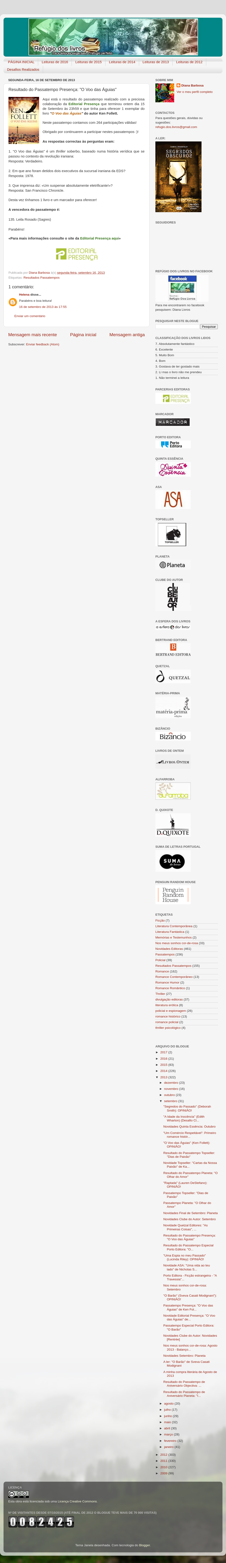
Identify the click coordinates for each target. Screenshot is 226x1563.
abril (167, 1428)
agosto (169, 1403)
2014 (164, 1071)
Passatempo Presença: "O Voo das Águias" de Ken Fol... (188, 1307)
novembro (171, 1089)
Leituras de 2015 (88, 62)
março (169, 1434)
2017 (164, 1052)
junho (168, 1416)
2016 (164, 1058)
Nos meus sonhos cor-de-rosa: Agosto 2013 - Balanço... (190, 1347)
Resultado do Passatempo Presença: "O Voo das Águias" (189, 1237)
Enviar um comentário (29, 316)
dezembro (171, 1082)
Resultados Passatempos (42, 277)
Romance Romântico (170, 988)
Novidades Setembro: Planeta (184, 1355)
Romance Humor (167, 982)
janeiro (169, 1447)
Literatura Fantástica (169, 932)
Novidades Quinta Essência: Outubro (189, 1126)
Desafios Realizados (23, 69)
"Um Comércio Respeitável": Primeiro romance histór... (189, 1134)
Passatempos (165, 954)
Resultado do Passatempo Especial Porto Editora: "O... (188, 1247)
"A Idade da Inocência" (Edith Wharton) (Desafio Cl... (184, 1118)
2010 (164, 1467)
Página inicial (83, 334)
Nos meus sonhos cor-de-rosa (176, 943)
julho (168, 1409)
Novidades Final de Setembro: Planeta (190, 1213)
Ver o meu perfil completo (195, 92)
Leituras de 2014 (122, 62)
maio (168, 1422)
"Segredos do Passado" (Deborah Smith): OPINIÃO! (187, 1108)
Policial (160, 960)
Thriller (160, 994)
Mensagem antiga (127, 334)
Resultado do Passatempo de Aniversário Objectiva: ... (184, 1383)
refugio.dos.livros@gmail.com (176, 127)
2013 (164, 1077)
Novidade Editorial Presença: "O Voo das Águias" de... (189, 1317)
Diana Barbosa (192, 85)
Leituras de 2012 (189, 62)
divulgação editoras (169, 999)
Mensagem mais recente (32, 334)
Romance (162, 971)
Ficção (160, 920)
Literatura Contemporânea (174, 926)
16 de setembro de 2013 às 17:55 (43, 307)
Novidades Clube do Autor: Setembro (189, 1219)
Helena (24, 294)
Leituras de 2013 (156, 62)
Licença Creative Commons (77, 1501)
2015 (164, 1065)
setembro (171, 1101)
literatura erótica (166, 1005)
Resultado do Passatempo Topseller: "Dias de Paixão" (189, 1154)
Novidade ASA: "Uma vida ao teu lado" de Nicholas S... (186, 1267)
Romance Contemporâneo (174, 977)
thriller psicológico (168, 1028)
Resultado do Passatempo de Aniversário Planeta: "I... (184, 1394)
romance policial (166, 1022)
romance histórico (168, 1016)
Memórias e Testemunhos (173, 937)
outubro (170, 1095)
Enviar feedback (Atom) (42, 344)
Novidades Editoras (169, 949)
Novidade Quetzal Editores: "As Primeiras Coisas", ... (185, 1227)
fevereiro (170, 1441)
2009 (164, 1473)
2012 (164, 1454)
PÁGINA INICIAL (21, 62)
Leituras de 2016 (55, 62)
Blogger (144, 1545)
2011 (164, 1461)
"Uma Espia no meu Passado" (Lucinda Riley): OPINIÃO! (184, 1257)
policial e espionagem (170, 1011)
